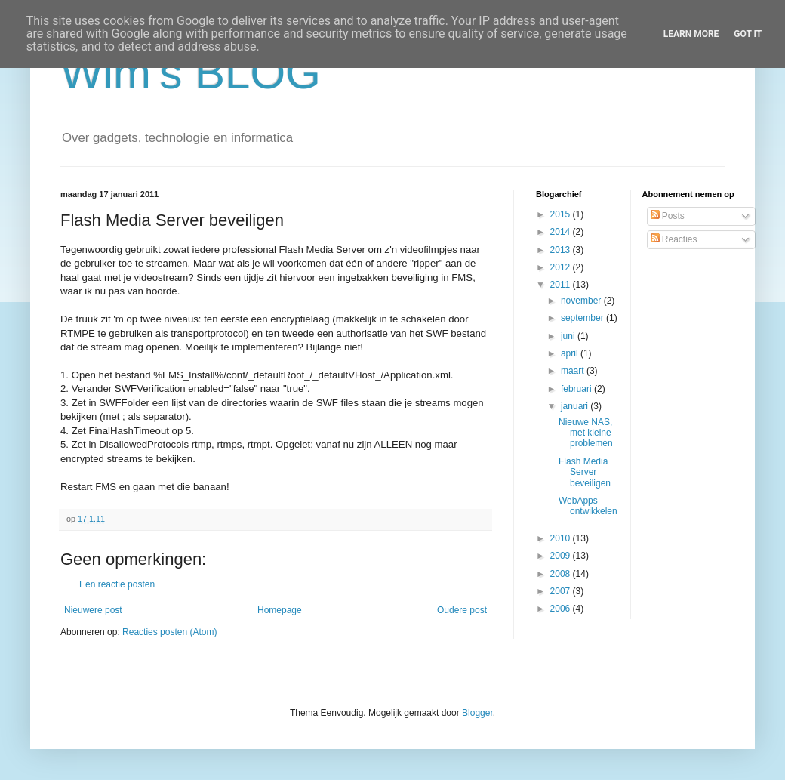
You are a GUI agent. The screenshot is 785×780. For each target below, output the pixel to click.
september (583, 318)
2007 (561, 591)
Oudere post (462, 610)
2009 (561, 555)
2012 (561, 267)
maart (573, 370)
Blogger (477, 713)
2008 (561, 574)
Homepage (279, 610)
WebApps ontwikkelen (588, 505)
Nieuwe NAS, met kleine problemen (586, 433)
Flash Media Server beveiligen (585, 472)
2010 (561, 538)
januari (575, 406)
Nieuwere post (93, 610)
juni (569, 336)
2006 (561, 608)
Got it (748, 34)
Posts (668, 216)
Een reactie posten (117, 584)
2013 (561, 250)
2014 (561, 232)
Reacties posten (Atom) (169, 632)
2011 (561, 284)
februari (577, 389)
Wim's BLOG (190, 73)
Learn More (691, 34)
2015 (561, 214)
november (582, 300)
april (570, 353)
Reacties (674, 239)
